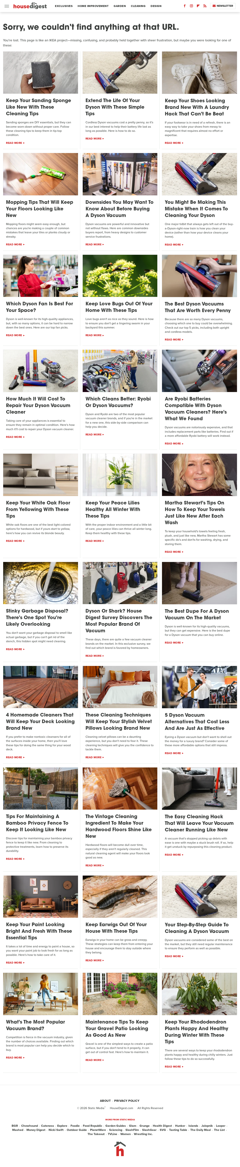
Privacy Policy (126, 1101)
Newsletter (223, 6)
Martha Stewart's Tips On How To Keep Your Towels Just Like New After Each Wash (195, 513)
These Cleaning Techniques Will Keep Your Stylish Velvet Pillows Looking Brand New (119, 722)
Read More (14, 143)
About (105, 1101)
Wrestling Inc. (143, 1134)
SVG (163, 1129)
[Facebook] (184, 6)
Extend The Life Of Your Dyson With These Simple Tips (115, 107)
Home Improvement (93, 6)
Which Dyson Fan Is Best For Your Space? (39, 307)
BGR (15, 1125)
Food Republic (92, 1125)
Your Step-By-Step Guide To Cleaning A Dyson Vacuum (197, 928)
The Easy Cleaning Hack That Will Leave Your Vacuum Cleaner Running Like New (199, 824)
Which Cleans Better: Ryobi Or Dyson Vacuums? (118, 402)
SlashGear (149, 1129)
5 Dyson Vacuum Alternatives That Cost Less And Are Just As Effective (197, 722)
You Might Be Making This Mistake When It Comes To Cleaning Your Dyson (196, 209)
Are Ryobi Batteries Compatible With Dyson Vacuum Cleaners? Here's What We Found (196, 409)
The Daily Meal (200, 1129)
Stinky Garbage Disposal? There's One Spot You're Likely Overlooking (37, 618)
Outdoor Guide (77, 1129)
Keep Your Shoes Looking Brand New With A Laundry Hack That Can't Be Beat (197, 108)
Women (125, 1134)
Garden (120, 6)
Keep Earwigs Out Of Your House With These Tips (116, 928)
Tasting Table (178, 1129)
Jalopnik (207, 1125)
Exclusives (64, 6)
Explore (62, 1125)
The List (219, 1129)
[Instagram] (191, 6)
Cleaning (138, 6)
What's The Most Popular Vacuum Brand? (35, 1025)
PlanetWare (98, 1129)
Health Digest (162, 1125)
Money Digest (35, 1129)
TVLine (112, 1134)
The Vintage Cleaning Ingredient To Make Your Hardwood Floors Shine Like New (119, 826)
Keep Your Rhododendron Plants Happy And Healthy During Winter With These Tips (196, 1032)
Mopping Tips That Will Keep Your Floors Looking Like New (39, 209)
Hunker (180, 1125)
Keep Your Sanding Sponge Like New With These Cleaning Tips (38, 107)
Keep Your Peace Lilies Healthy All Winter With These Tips (113, 510)
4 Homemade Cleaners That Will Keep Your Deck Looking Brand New (40, 722)
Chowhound (29, 1125)
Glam (132, 1125)
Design (156, 6)
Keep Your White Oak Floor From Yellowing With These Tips (38, 510)
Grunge (145, 1125)
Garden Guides (115, 1125)
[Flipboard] (198, 6)
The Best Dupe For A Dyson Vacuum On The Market (197, 614)
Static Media (96, 1108)
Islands (193, 1125)
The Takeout (96, 1134)
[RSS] (204, 6)
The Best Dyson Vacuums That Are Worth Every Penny (198, 307)
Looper (220, 1125)
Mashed (17, 1129)
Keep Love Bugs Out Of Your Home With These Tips (119, 307)
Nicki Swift (56, 1129)
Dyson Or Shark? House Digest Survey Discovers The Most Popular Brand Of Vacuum (119, 621)
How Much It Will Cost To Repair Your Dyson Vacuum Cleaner (38, 406)
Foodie (75, 1125)
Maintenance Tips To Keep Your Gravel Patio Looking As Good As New (117, 1029)
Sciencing (115, 1129)
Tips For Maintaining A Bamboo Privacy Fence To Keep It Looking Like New (37, 823)
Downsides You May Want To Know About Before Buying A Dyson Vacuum (120, 209)
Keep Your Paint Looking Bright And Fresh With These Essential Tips (39, 931)
